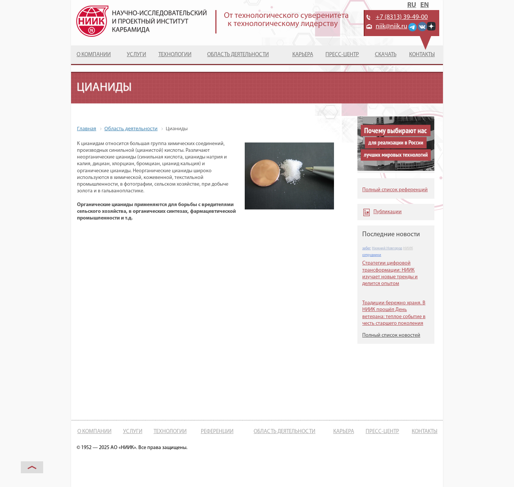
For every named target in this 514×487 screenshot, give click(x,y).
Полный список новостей (391, 335)
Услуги (136, 55)
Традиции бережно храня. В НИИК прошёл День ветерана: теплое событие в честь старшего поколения (393, 313)
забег (366, 248)
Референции (217, 432)
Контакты (422, 55)
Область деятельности (238, 55)
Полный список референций (395, 190)
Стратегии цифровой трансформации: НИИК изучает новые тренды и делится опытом (390, 273)
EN (424, 5)
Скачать (385, 55)
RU (411, 5)
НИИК (408, 248)
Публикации (387, 212)
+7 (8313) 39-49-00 (402, 17)
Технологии (175, 55)
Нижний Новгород (387, 248)
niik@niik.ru (391, 26)
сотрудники (371, 255)
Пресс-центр (342, 55)
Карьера (302, 55)
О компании (94, 55)
